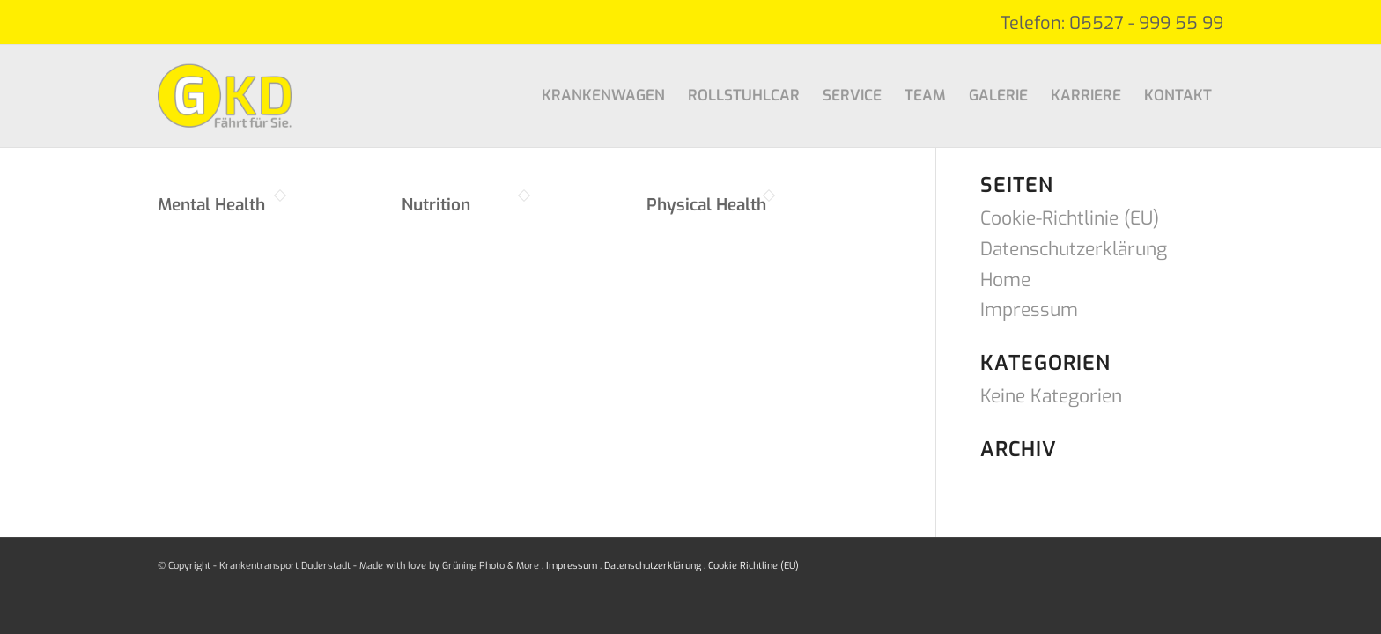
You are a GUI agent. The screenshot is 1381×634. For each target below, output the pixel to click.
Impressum (1029, 310)
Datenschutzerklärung (1073, 249)
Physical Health (706, 205)
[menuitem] (603, 96)
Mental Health (211, 205)
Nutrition (436, 205)
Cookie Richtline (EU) (753, 565)
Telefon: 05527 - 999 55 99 (1112, 23)
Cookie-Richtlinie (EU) (1069, 218)
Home (1005, 280)
